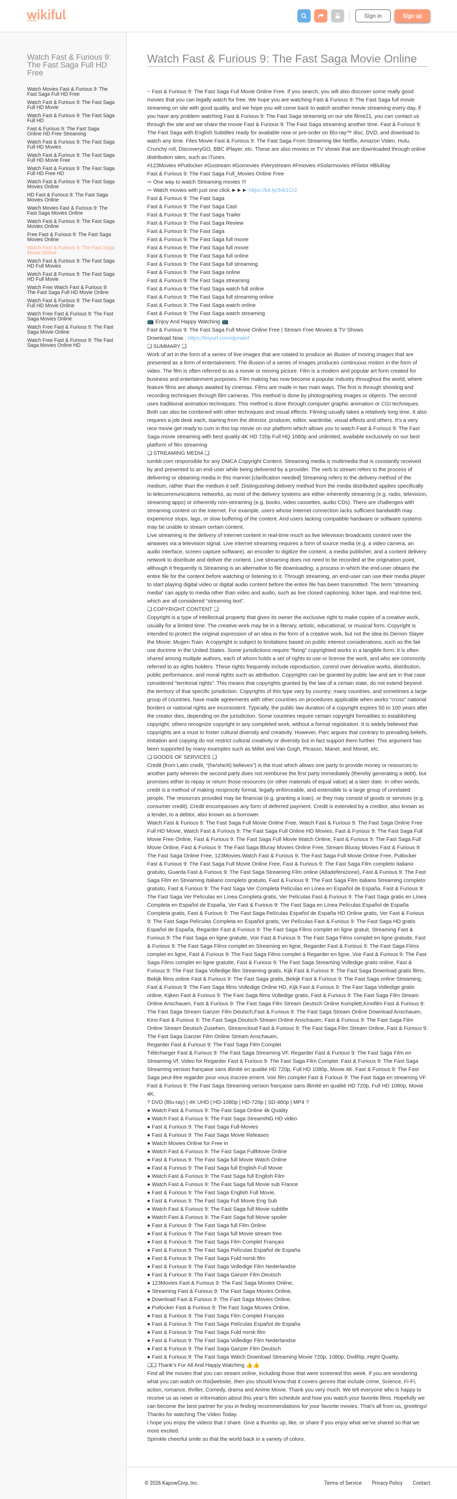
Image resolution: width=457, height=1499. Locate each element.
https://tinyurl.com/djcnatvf (218, 338)
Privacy (387, 1483)
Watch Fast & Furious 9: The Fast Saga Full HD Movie (71, 104)
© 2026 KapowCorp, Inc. (172, 1483)
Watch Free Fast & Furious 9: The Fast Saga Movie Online (71, 329)
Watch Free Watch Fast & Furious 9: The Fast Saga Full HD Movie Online (68, 289)
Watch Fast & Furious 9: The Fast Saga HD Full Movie (71, 276)
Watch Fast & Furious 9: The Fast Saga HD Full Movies (71, 263)
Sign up (412, 16)
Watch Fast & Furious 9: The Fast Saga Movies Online (71, 184)
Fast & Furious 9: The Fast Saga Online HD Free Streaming (64, 131)
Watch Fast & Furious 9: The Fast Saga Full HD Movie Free (71, 157)
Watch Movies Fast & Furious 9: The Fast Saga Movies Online (68, 210)
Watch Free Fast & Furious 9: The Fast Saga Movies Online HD (71, 342)
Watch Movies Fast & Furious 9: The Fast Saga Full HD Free (68, 91)
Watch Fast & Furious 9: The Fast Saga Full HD (71, 118)
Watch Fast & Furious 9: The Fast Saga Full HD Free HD (71, 170)
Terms (343, 1483)
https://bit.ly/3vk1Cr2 (273, 190)
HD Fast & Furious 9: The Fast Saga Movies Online (68, 197)
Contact (421, 1483)
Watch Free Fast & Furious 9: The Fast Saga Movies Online (71, 316)
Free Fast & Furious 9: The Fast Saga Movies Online (69, 236)
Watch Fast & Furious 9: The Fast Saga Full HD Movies (71, 144)
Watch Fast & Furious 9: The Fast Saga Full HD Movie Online (71, 303)
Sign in (373, 16)
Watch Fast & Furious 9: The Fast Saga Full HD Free (70, 65)
